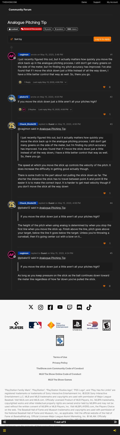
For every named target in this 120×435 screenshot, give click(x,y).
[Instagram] (40, 307)
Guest (51, 124)
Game (84, 2)
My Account (112, 2)
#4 (111, 203)
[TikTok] (89, 307)
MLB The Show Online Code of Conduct (60, 374)
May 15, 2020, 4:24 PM (62, 253)
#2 (111, 97)
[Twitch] (69, 307)
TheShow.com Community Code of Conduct (60, 368)
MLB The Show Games (60, 379)
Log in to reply (102, 39)
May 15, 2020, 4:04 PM (51, 97)
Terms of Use (60, 357)
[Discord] (79, 307)
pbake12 (24, 97)
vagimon (24, 54)
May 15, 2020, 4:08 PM (69, 203)
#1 (111, 54)
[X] (30, 307)
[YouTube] (60, 307)
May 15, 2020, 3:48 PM (51, 54)
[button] (4, 430)
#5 (111, 253)
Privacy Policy (60, 362)
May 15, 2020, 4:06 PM (69, 124)
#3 (111, 124)
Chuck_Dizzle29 (28, 124)
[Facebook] (50, 307)
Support (96, 2)
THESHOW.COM (9, 2)
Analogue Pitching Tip (52, 128)
